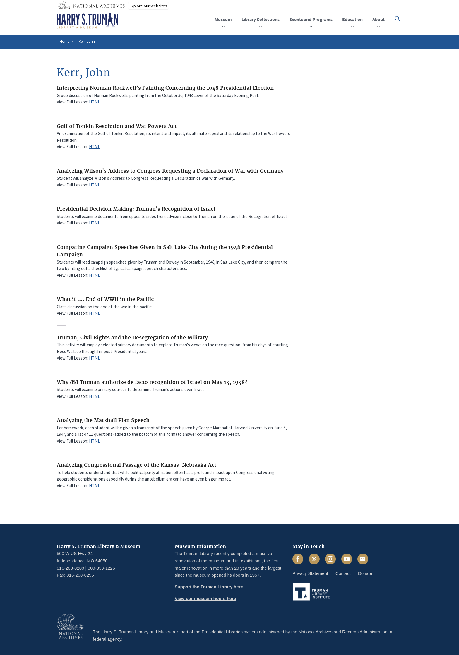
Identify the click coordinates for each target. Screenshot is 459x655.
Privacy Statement (310, 573)
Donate (365, 573)
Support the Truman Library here (209, 586)
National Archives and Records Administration (343, 631)
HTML (94, 102)
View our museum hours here (205, 598)
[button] (397, 18)
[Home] (87, 21)
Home (64, 41)
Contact (343, 573)
